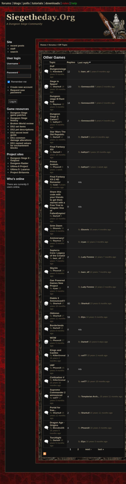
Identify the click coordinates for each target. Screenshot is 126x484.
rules (65, 3)
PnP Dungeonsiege (58, 67)
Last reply (84, 62)
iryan (55, 184)
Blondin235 (58, 428)
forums (6, 3)
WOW (53, 337)
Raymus (57, 104)
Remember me (19, 81)
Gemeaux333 (87, 86)
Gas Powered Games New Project (57, 283)
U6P (52, 365)
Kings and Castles (55, 351)
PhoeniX (57, 167)
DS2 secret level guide (19, 133)
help (74, 3)
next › (88, 449)
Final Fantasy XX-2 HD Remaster (57, 179)
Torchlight (55, 437)
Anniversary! (57, 238)
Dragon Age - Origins (57, 424)
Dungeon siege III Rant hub (57, 99)
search (14, 51)
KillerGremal (59, 355)
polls (26, 3)
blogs (17, 3)
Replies (71, 62)
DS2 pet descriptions (22, 129)
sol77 (84, 355)
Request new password (17, 91)
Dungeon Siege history (18, 119)
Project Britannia (19, 172)
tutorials (37, 3)
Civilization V (57, 377)
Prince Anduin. (54, 163)
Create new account (21, 87)
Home (43, 45)
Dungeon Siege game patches (18, 113)
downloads (52, 3)
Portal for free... (55, 409)
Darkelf (56, 137)
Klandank (57, 71)
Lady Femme (87, 257)
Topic (52, 62)
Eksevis (57, 228)
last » (101, 449)
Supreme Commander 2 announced (58, 392)
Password (13, 72)
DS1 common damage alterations (21, 138)
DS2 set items (18, 126)
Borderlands (57, 325)
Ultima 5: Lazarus (20, 169)
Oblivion (54, 313)
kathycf (56, 122)
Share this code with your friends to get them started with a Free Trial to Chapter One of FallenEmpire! (57, 202)
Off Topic (62, 45)
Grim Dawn (56, 225)
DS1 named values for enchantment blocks (20, 145)
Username (13, 63)
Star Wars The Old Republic (58, 133)
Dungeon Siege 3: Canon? (55, 117)
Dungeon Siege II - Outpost (20, 159)
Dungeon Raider (19, 163)
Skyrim (54, 268)
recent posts (17, 45)
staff (12, 48)
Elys (83, 317)
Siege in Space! (54, 82)
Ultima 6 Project (19, 166)
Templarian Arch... (90, 396)
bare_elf (85, 71)
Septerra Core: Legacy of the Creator (57, 253)
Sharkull (57, 86)
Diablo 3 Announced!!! (57, 299)
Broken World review (22, 123)
